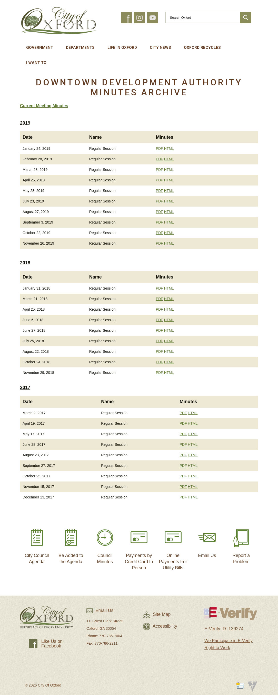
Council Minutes (105, 544)
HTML (169, 148)
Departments (80, 47)
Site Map (157, 614)
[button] (245, 17)
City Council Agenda (36, 544)
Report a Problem (241, 544)
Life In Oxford (122, 47)
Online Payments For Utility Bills (173, 547)
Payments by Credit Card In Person (139, 547)
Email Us (207, 541)
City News (160, 47)
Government (39, 47)
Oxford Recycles (202, 47)
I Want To (36, 62)
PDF (159, 148)
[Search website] (201, 17)
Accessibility (160, 626)
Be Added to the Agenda (71, 544)
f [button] (128, 19)
